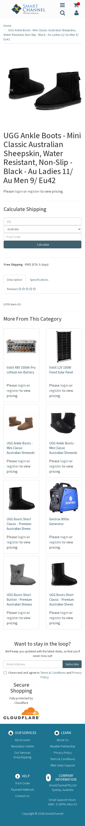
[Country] (42, 229)
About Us (62, 740)
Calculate (42, 244)
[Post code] (42, 237)
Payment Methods (22, 789)
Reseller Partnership (62, 746)
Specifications (39, 280)
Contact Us (22, 796)
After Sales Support (62, 765)
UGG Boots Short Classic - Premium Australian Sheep (19, 524)
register (33, 191)
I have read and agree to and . (43, 675)
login (19, 191)
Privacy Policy (63, 753)
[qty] (42, 221)
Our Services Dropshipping (22, 755)
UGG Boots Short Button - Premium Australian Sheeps (19, 599)
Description (14, 280)
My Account (22, 740)
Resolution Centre (22, 746)
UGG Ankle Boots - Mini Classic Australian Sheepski (20, 448)
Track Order (22, 783)
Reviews (21, 289)
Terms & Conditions (53, 673)
